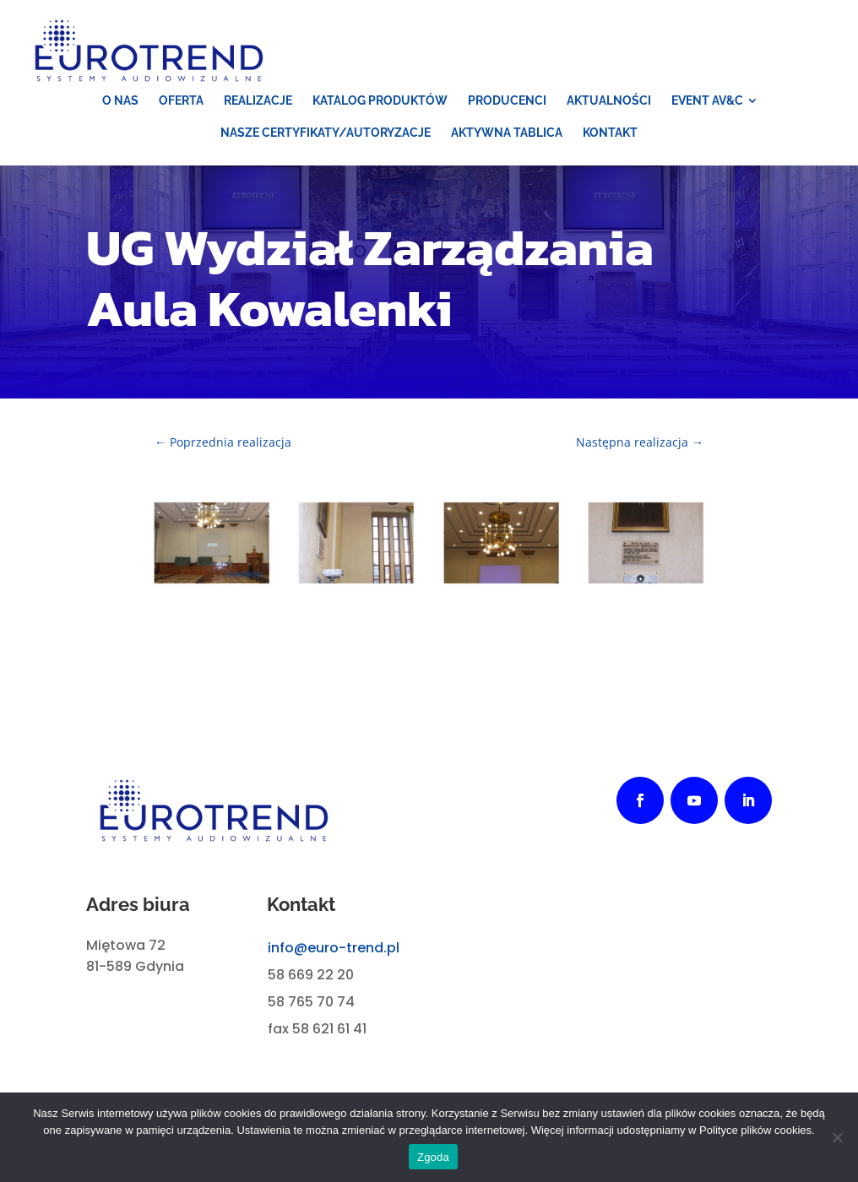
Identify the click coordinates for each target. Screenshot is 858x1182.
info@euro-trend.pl (333, 947)
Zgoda (433, 1157)
